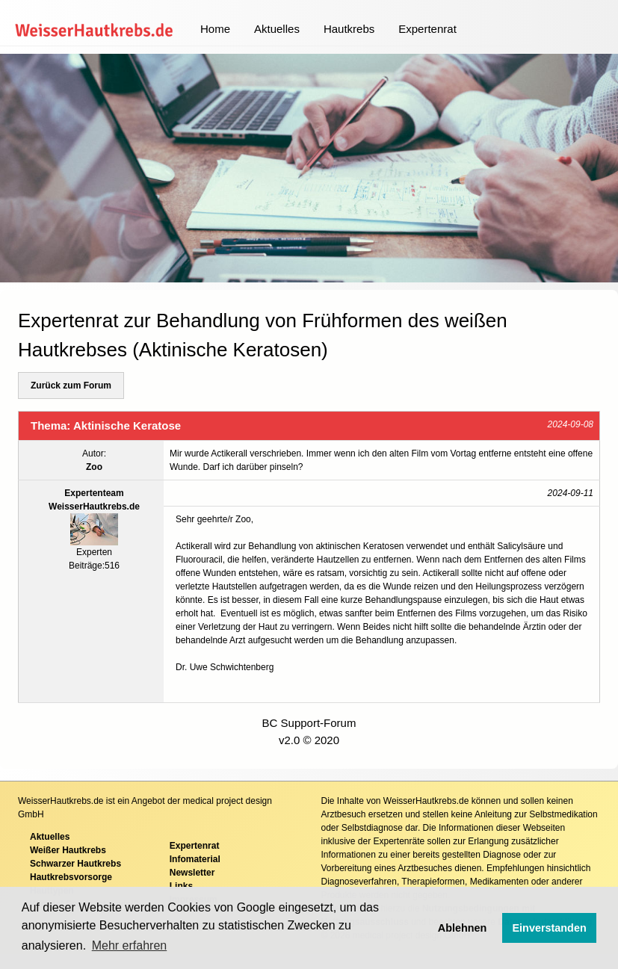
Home (215, 28)
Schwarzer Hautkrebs (75, 863)
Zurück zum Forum (71, 385)
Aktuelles (277, 28)
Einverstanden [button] (550, 928)
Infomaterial (195, 859)
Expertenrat (427, 28)
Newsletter (192, 872)
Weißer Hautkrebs (68, 850)
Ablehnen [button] (462, 928)
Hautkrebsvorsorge (71, 877)
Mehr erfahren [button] (129, 945)
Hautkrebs (349, 28)
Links (181, 886)
